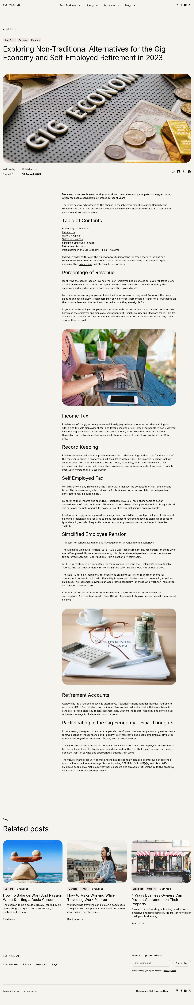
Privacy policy (170, 970)
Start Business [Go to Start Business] (70, 5)
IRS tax (93, 469)
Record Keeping (71, 235)
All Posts (11, 29)
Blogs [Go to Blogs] (131, 5)
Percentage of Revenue (75, 228)
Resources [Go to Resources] (111, 5)
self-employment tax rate (153, 309)
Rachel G (8, 174)
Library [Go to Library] (92, 5)
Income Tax (68, 232)
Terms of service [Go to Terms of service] (11, 991)
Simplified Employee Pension (78, 242)
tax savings (85, 264)
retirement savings (92, 703)
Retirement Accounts (74, 246)
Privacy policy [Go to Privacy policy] (30, 991)
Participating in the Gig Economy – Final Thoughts (90, 249)
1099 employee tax (149, 745)
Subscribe (181, 963)
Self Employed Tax (72, 239)
